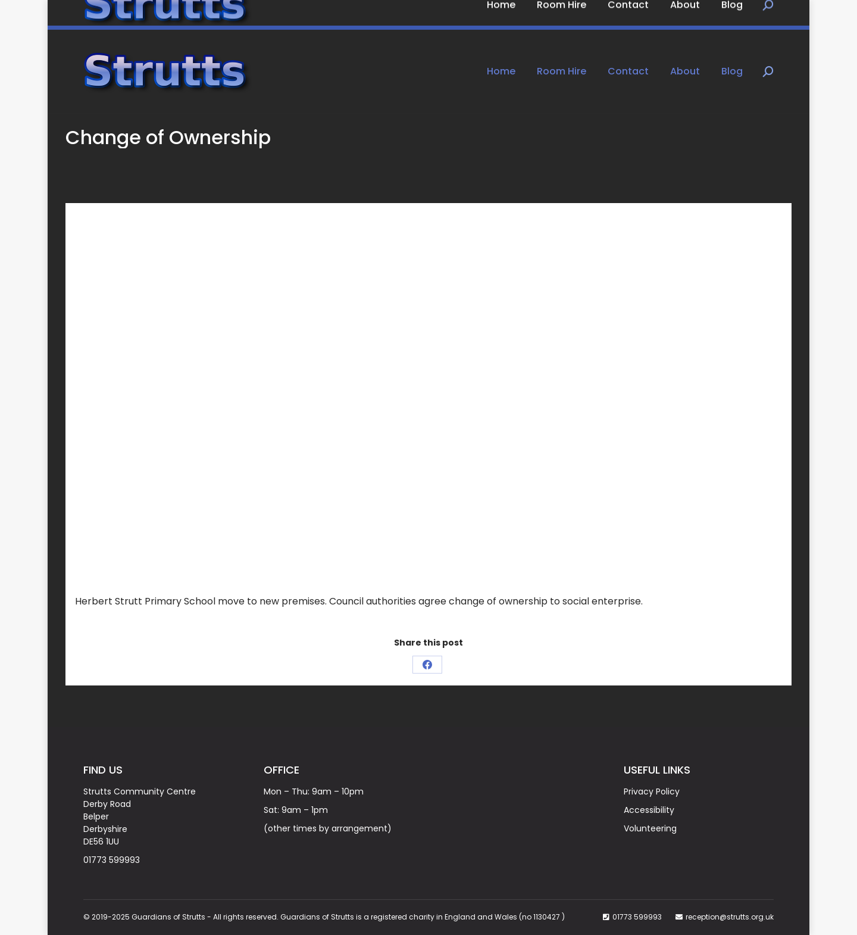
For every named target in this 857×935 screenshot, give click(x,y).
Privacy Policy (652, 791)
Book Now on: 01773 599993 (150, 15)
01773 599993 (111, 860)
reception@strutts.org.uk (730, 917)
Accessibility (649, 810)
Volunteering (650, 828)
